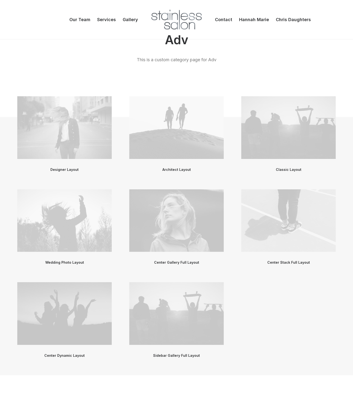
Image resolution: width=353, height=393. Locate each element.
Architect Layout (176, 169)
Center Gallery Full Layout (176, 262)
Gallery (130, 19)
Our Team (79, 19)
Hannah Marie (254, 19)
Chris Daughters (293, 19)
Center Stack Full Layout (288, 262)
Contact (223, 19)
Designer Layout (64, 169)
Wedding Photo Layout (64, 262)
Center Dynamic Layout (64, 355)
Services (106, 19)
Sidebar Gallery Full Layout (176, 355)
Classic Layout (288, 169)
